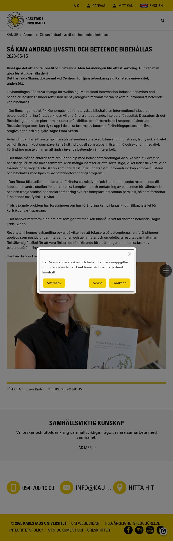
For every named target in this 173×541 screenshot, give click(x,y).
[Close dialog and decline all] (129, 252)
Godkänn (120, 283)
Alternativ (54, 283)
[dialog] (86, 270)
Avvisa (97, 283)
